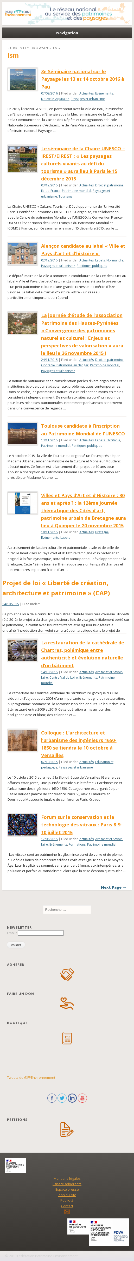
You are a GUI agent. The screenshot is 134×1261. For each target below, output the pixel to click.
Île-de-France (50, 190)
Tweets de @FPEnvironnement (31, 1077)
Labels (100, 260)
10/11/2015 (49, 532)
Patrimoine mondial (76, 190)
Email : (12, 932)
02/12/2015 (49, 260)
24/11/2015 (49, 360)
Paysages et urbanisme (88, 99)
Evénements (104, 93)
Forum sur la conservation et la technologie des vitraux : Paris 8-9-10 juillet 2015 (81, 824)
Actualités (86, 93)
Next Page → (113, 887)
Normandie (114, 260)
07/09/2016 (49, 93)
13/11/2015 (49, 440)
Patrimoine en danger (72, 365)
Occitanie (48, 365)
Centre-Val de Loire (63, 677)
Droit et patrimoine (109, 185)
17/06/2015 (49, 839)
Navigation (67, 32)
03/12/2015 (49, 185)
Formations (77, 844)
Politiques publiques (92, 266)
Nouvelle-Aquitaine (55, 99)
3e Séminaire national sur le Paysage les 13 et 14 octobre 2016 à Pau (82, 79)
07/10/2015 (49, 762)
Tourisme (66, 196)
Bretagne (102, 532)
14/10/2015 (10, 604)
